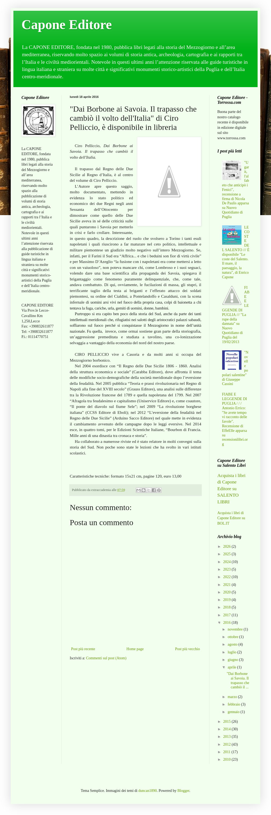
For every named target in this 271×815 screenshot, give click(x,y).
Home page (135, 649)
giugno (233, 660)
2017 (227, 615)
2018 (227, 607)
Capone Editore (66, 24)
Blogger (183, 791)
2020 (227, 592)
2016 (227, 623)
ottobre (233, 637)
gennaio (234, 712)
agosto (233, 644)
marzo (233, 697)
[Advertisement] (37, 428)
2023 (227, 569)
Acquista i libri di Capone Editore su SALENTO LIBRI (231, 488)
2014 (227, 729)
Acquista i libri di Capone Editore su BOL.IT (231, 518)
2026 (227, 546)
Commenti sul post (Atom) (106, 658)
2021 (227, 585)
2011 (227, 752)
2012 (227, 744)
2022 (227, 577)
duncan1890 (147, 791)
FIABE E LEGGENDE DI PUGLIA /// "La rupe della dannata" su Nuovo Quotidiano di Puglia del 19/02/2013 (236, 315)
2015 (227, 722)
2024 (227, 562)
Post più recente (83, 649)
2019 (227, 600)
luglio (232, 652)
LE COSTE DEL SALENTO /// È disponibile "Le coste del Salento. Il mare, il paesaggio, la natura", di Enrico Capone (236, 252)
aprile (232, 667)
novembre (235, 629)
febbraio (234, 704)
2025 (227, 554)
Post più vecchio (187, 649)
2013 (227, 737)
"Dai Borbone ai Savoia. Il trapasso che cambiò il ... (238, 680)
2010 (227, 759)
